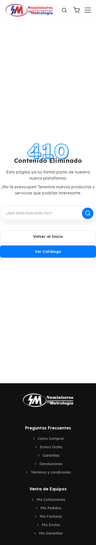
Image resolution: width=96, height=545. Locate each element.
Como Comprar (48, 438)
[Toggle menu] (88, 10)
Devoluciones (48, 464)
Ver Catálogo (48, 251)
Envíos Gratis (48, 447)
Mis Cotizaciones (48, 499)
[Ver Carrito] (76, 10)
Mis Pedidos (48, 508)
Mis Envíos (48, 525)
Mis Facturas (48, 516)
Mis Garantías (48, 533)
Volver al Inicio (48, 236)
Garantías (48, 455)
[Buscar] (64, 10)
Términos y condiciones (48, 472)
